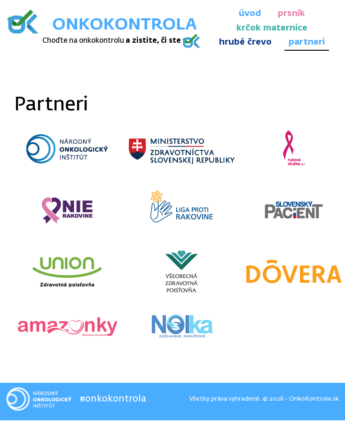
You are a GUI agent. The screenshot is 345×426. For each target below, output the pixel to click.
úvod (250, 13)
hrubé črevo (245, 42)
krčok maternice (271, 28)
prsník (291, 13)
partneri (307, 42)
